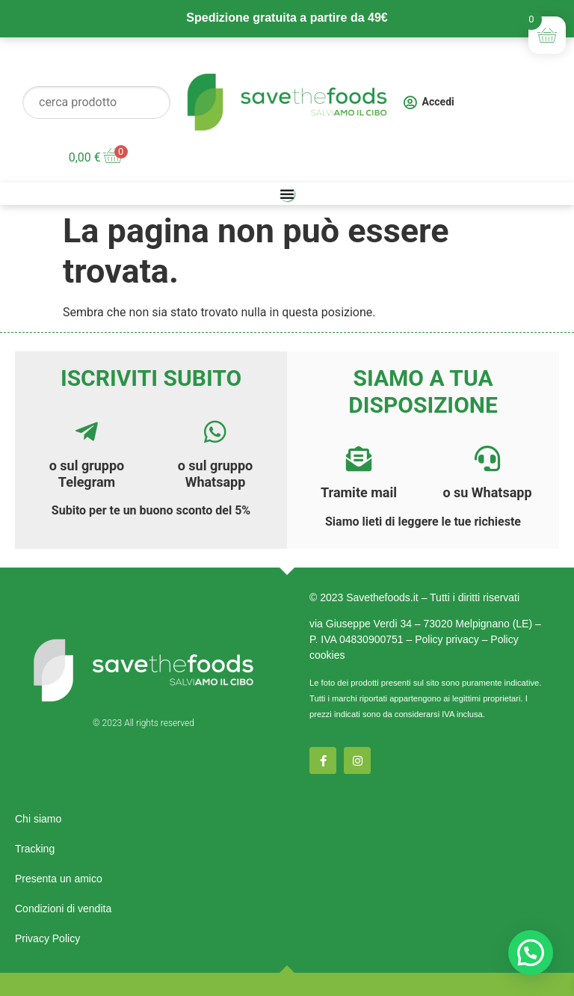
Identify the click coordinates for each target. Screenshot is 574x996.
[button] (530, 952)
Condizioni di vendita (63, 908)
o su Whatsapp (486, 492)
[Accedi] (410, 102)
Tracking (35, 849)
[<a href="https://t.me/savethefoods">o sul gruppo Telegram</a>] (86, 431)
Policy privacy (447, 639)
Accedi (438, 102)
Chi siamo (38, 819)
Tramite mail (359, 492)
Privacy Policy (47, 938)
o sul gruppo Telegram (87, 474)
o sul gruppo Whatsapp (215, 474)
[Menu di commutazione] (287, 193)
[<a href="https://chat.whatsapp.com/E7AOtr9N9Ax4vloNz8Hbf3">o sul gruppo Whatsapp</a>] (215, 431)
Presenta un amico (58, 879)
